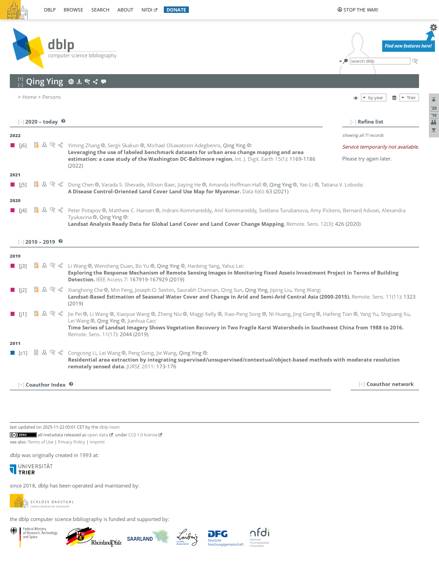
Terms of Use (40, 442)
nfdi (146, 9)
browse (73, 9)
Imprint (97, 442)
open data (97, 435)
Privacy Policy (71, 442)
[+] (362, 384)
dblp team (109, 427)
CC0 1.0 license (142, 435)
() (261, 158)
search (100, 9)
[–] (353, 121)
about (125, 9)
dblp (50, 9)
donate (176, 9)
